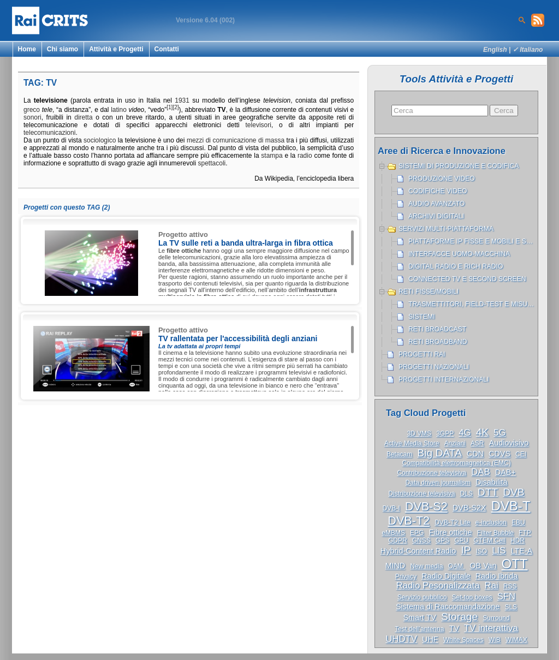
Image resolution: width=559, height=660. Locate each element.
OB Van (482, 565)
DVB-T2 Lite (452, 522)
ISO (481, 551)
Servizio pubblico (422, 597)
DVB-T (510, 505)
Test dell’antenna (419, 629)
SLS (510, 607)
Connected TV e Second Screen (467, 279)
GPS (442, 540)
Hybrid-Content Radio (418, 550)
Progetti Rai (422, 354)
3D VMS (419, 433)
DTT (488, 492)
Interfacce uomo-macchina (459, 254)
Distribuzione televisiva (421, 493)
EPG (417, 533)
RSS (510, 586)
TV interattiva (491, 628)
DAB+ (505, 472)
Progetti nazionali (434, 367)
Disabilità (491, 482)
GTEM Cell (489, 540)
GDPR (397, 540)
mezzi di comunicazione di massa (235, 140)
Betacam (399, 454)
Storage (459, 616)
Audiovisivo (509, 442)
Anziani (454, 443)
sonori (32, 117)
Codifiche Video (437, 191)
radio (305, 155)
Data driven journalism (438, 482)
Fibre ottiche (450, 532)
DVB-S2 (426, 506)
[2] (176, 107)
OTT (515, 563)
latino (119, 110)
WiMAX (516, 640)
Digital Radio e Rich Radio (455, 266)
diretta (83, 117)
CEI (520, 454)
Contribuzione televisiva (431, 473)
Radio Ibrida (496, 576)
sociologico (100, 140)
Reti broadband (437, 342)
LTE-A (521, 550)
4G (465, 432)
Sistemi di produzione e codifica (459, 166)
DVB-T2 (409, 520)
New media (426, 566)
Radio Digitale (446, 576)
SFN (506, 596)
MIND (395, 565)
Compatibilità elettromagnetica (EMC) (456, 463)
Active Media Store (411, 443)
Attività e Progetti (116, 49)
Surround (496, 618)
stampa (271, 155)
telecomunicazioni (49, 132)
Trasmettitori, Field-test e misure (472, 304)
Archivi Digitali (436, 216)
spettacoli (212, 163)
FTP (525, 533)
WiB (495, 640)
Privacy (406, 576)
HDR (517, 540)
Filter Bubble (495, 533)
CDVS (499, 453)
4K (482, 432)
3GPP (445, 433)
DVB (513, 492)
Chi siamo (62, 49)
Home (27, 49)
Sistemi (421, 316)
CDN (475, 453)
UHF (430, 639)
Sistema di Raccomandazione (447, 606)
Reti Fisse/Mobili (429, 291)
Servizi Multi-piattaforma (446, 229)
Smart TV (419, 617)
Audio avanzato (436, 203)
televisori (258, 125)
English (495, 49)
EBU (518, 522)
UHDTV (401, 639)
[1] (169, 107)
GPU (461, 540)
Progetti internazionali (444, 379)
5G (499, 432)
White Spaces (463, 640)
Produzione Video (441, 178)
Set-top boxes (472, 597)
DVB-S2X (469, 507)
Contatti (166, 49)
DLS (466, 493)
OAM (456, 566)
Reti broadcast (437, 329)
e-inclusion (491, 522)
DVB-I (391, 508)
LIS (499, 550)
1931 (182, 100)
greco (31, 110)
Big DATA (439, 453)
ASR (477, 443)
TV (454, 628)
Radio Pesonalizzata (438, 585)
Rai (491, 585)
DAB (480, 472)
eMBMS (393, 533)
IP (466, 550)
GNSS (421, 540)
